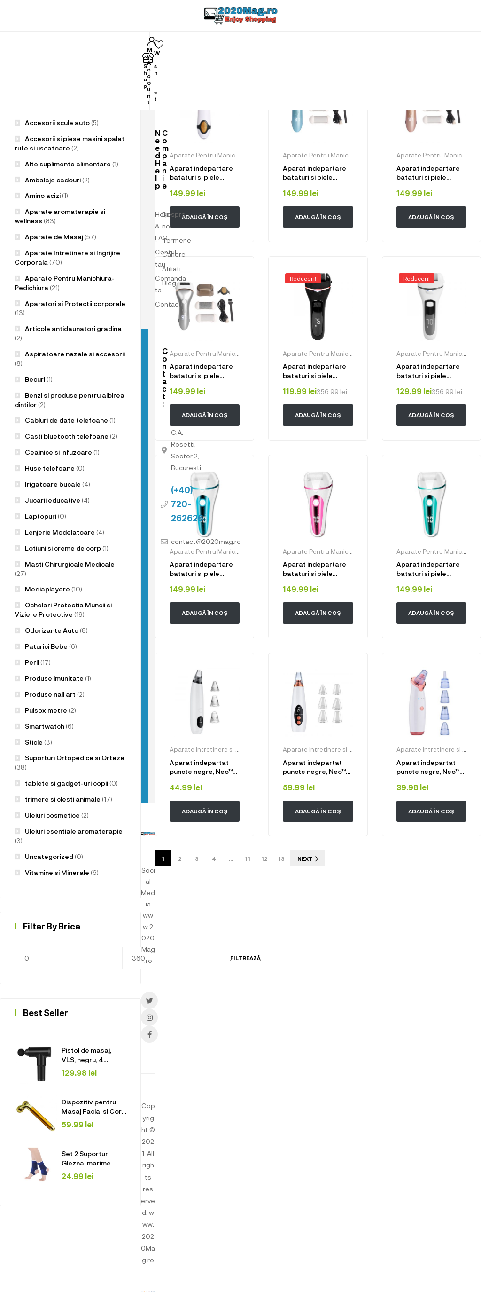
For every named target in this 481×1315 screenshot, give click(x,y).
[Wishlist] (158, 44)
